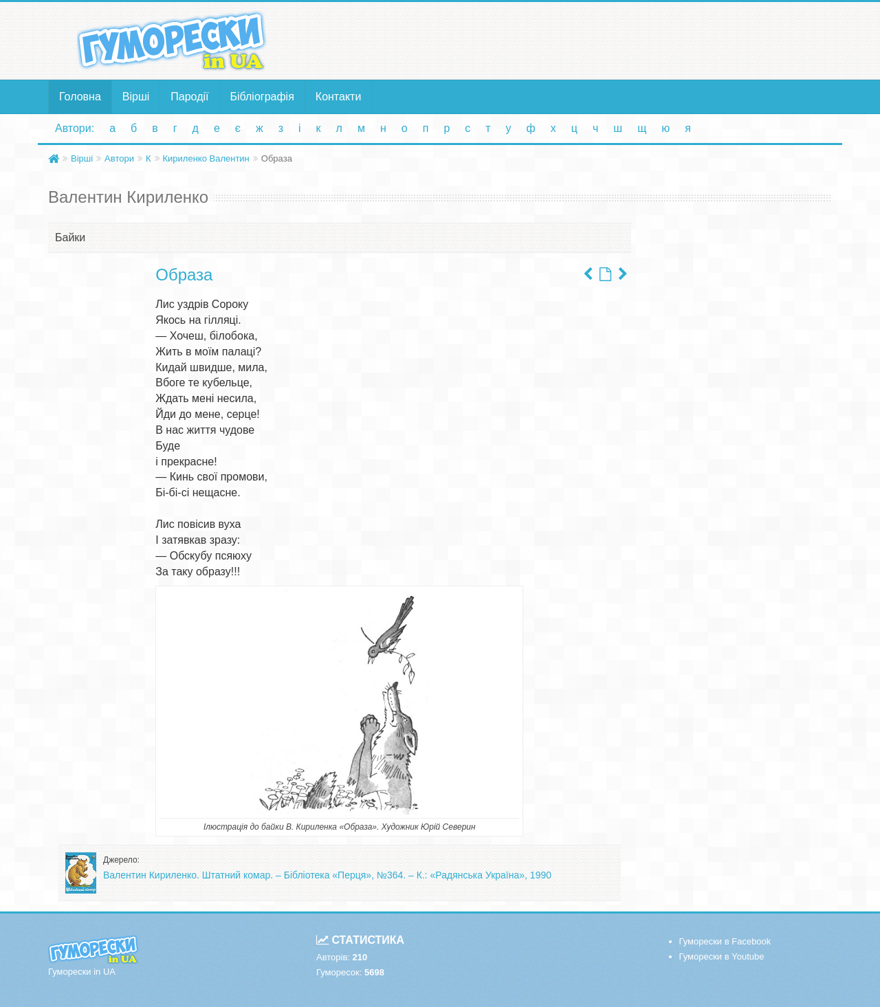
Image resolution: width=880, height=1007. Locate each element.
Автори (119, 158)
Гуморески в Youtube (721, 956)
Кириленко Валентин (206, 158)
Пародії (189, 96)
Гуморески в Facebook (725, 941)
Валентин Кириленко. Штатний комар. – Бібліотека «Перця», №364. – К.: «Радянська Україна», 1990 (327, 875)
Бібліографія (262, 96)
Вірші (136, 96)
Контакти (339, 96)
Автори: (74, 128)
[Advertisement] (574, 40)
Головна (80, 96)
